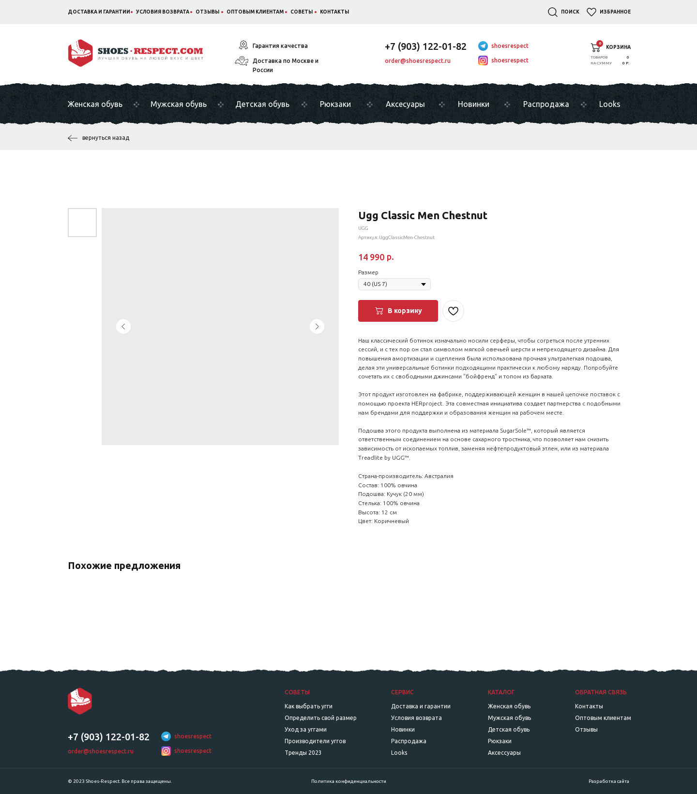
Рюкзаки (335, 104)
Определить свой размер (321, 718)
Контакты (334, 12)
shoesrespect (510, 46)
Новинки (473, 104)
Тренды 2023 (303, 752)
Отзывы (207, 12)
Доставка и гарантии (99, 12)
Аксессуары (504, 752)
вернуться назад (105, 138)
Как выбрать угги (309, 706)
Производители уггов (315, 741)
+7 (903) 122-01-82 (426, 46)
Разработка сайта (609, 781)
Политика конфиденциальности (348, 781)
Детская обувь (262, 104)
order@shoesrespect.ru (418, 61)
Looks (610, 104)
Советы (301, 12)
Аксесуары (405, 104)
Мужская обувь (179, 104)
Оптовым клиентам (255, 12)
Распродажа (546, 104)
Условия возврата (162, 12)
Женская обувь (95, 104)
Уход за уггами (306, 729)
